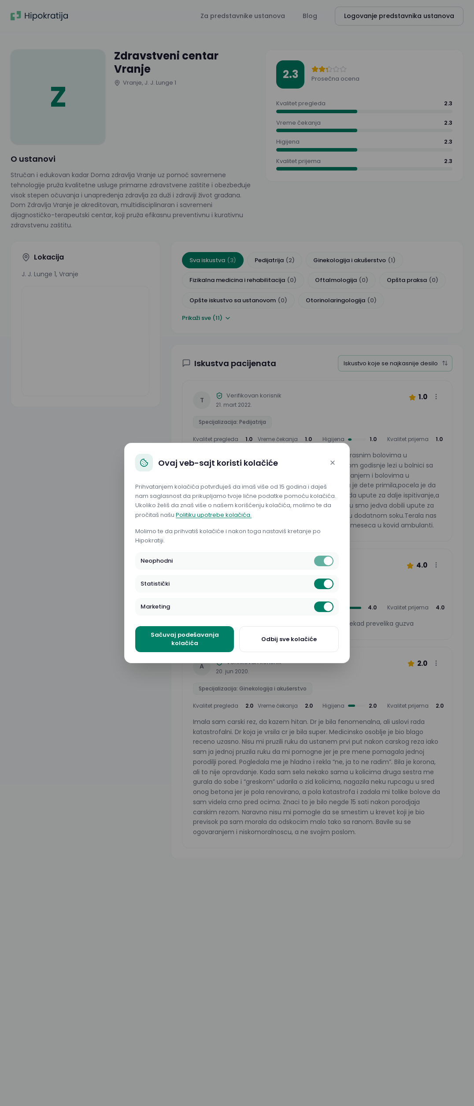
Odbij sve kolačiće (289, 639)
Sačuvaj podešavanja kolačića (185, 639)
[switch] (323, 561)
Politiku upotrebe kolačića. (214, 515)
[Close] (332, 463)
